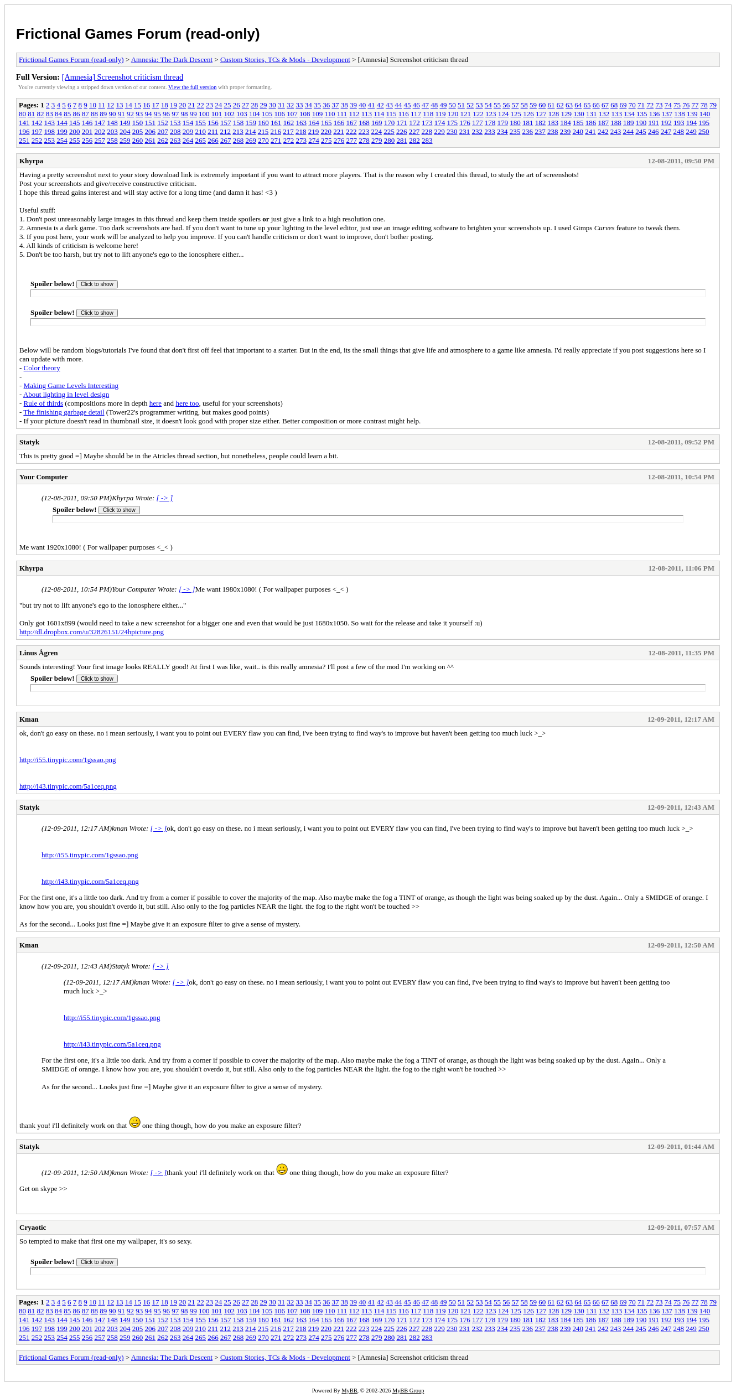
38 (344, 105)
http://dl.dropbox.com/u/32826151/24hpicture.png (91, 632)
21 (191, 105)
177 (477, 122)
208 (175, 131)
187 (603, 122)
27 (245, 105)
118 (428, 114)
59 (533, 105)
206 (150, 131)
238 (552, 131)
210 (200, 131)
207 (162, 131)
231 (464, 131)
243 (615, 131)
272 (288, 140)
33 (299, 105)
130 (578, 114)
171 (402, 122)
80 (22, 114)
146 (87, 122)
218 (301, 131)
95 (157, 114)
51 (461, 105)
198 (49, 131)
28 (254, 105)
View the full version (192, 87)
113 (366, 114)
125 (516, 114)
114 (379, 114)
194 (691, 122)
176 (464, 122)
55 (497, 105)
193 (679, 122)
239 (565, 131)
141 (24, 122)
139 (692, 114)
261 (150, 140)
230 (452, 131)
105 (267, 114)
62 (560, 105)
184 (565, 122)
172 (414, 122)
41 (371, 105)
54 (488, 105)
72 (650, 105)
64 (578, 105)
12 (110, 105)
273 (301, 140)
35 (317, 105)
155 (200, 122)
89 (103, 114)
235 (515, 131)
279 (376, 140)
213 (237, 131)
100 (204, 114)
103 (241, 114)
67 (605, 105)
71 (641, 105)
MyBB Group (408, 1390)
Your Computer (43, 477)
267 (225, 140)
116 (403, 114)
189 (628, 122)
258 (112, 140)
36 (326, 105)
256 (87, 140)
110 (330, 114)
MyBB (349, 1390)
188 (615, 122)
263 (175, 140)
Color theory (42, 368)
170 (389, 122)
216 (276, 131)
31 (281, 105)
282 (414, 140)
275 (326, 140)
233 (489, 131)
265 (200, 140)
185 (578, 122)
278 (364, 140)
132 (604, 114)
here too (187, 403)
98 (184, 114)
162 (288, 122)
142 (37, 122)
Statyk (29, 442)
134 (629, 114)
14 (128, 105)
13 (119, 105)
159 (251, 122)
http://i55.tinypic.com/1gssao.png (67, 759)
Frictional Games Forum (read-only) (138, 33)
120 (453, 114)
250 (703, 131)
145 (74, 122)
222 (351, 131)
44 (398, 105)
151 (150, 122)
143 (49, 122)
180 (515, 122)
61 (550, 105)
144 (62, 122)
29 (263, 105)
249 (691, 131)
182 (540, 122)
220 (326, 131)
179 (503, 122)
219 (313, 131)
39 (353, 105)
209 (188, 131)
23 (209, 105)
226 (401, 131)
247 (666, 131)
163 (301, 122)
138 (679, 114)
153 (175, 122)
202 (100, 131)
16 (146, 105)
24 (218, 105)
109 (317, 114)
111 (342, 114)
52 (470, 105)
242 (603, 131)
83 (49, 114)
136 (654, 114)
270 (263, 140)
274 (313, 140)
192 (666, 122)
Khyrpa (31, 161)
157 (225, 122)
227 (414, 131)
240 (578, 131)
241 (590, 131)
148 (112, 122)
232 (477, 131)
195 (704, 122)
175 (452, 122)
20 (182, 105)
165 (326, 122)
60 (542, 105)
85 (67, 114)
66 (596, 105)
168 (364, 122)
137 (667, 114)
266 (213, 140)
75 (677, 105)
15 (137, 105)
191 (654, 122)
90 (112, 114)
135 (641, 114)
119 (441, 114)
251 (24, 140)
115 (391, 114)
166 (339, 122)
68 (614, 105)
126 (528, 114)
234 (502, 131)
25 (227, 105)
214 (250, 131)
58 (524, 105)
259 (125, 140)
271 (276, 140)
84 (58, 114)
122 (478, 114)
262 (162, 140)
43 (389, 105)
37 (335, 105)
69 (622, 105)
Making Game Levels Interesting (71, 385)
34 (308, 105)
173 (427, 122)
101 (216, 114)
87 (85, 114)
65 (586, 105)
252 (37, 140)
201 (87, 131)
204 (125, 131)
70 (632, 105)
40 (362, 105)
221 (338, 131)
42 (380, 105)
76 (686, 105)
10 (92, 105)
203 (112, 131)
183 (553, 122)
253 (49, 140)
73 (658, 105)
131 (591, 114)
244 (628, 131)
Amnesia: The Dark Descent (171, 59)
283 (427, 140)
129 (566, 114)
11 (101, 105)
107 (292, 114)
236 (527, 131)
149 (125, 122)
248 (679, 131)
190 (641, 122)
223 (364, 131)
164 (313, 122)
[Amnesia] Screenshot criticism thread (123, 77)
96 (166, 114)
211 (213, 131)
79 (713, 105)
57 (515, 105)
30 (272, 105)
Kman (29, 719)
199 (62, 131)
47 (425, 105)
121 (465, 114)
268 (238, 140)
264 (188, 140)
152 (162, 122)
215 (263, 131)
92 (130, 114)
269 (251, 140)
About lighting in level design (66, 394)
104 (254, 114)
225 (389, 131)
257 (100, 140)
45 (407, 105)
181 (527, 122)
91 (121, 114)
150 (137, 122)
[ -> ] (165, 498)
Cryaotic (32, 1227)
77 (694, 105)
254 (62, 140)
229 (439, 131)
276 (339, 140)
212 (225, 131)
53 (479, 105)
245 (640, 131)
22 (200, 105)
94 (148, 114)
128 (553, 114)
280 (389, 140)
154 (188, 122)
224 (376, 131)
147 (100, 122)
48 (434, 105)
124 (503, 114)
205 (137, 131)
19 (173, 105)
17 (155, 105)
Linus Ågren (38, 653)
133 (617, 114)
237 (540, 131)
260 (137, 140)
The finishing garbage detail (63, 412)
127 (541, 114)
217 (288, 131)
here (155, 403)
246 (653, 131)
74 (668, 105)
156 (213, 122)
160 (263, 122)
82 (40, 114)
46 (416, 105)
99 (193, 114)
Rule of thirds (44, 403)
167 (351, 122)
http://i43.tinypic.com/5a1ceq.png (68, 786)
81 (31, 114)
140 (705, 114)
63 (569, 105)
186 (591, 122)
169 (376, 122)
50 (452, 105)
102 (229, 114)
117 (416, 114)
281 (402, 140)
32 (290, 105)
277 (351, 140)
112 (354, 114)
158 (238, 122)
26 (236, 105)
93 (139, 114)
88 (94, 114)
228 (427, 131)
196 (24, 131)
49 (443, 105)
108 (304, 114)
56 (506, 105)
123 (490, 114)
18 (164, 105)
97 (175, 114)
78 (704, 105)
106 (280, 114)
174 (439, 122)
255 (74, 140)
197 (37, 131)
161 (276, 122)
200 (74, 131)
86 (76, 114)
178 (490, 122)
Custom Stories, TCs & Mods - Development (285, 59)
